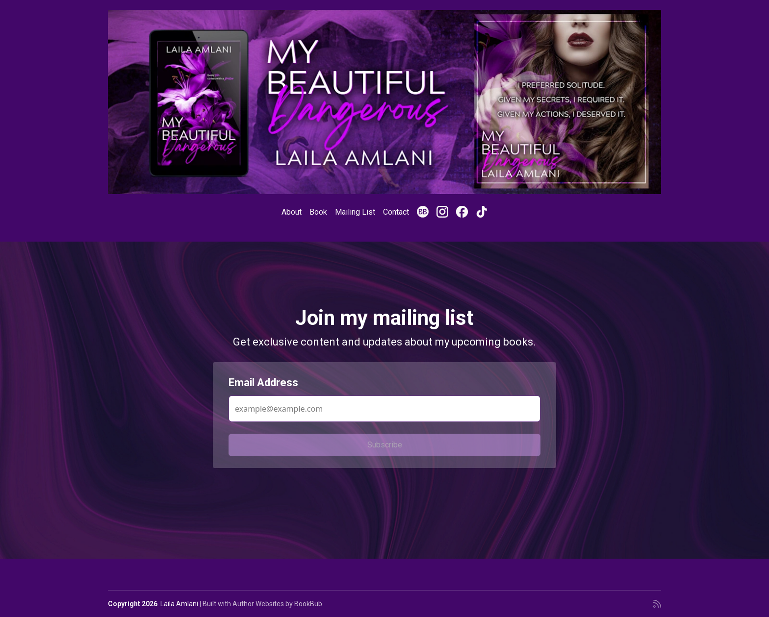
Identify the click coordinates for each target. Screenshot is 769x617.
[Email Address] (384, 408)
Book (318, 212)
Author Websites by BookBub (277, 604)
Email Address (263, 382)
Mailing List (355, 212)
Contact (396, 212)
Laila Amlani (179, 604)
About (292, 212)
